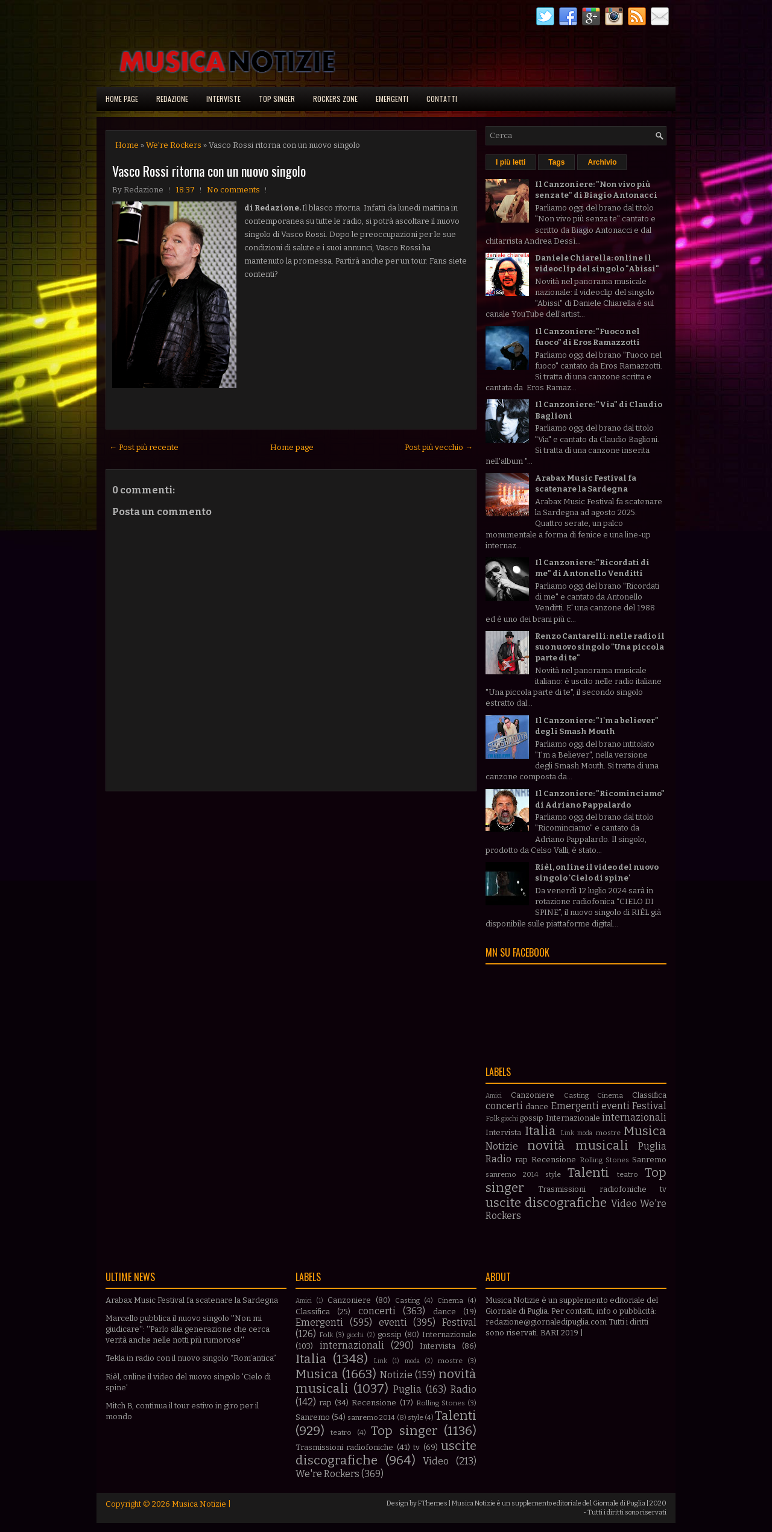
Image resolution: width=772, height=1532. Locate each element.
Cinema (610, 1095)
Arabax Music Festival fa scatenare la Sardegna (192, 1300)
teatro (627, 1174)
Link (567, 1133)
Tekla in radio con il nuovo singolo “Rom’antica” (191, 1358)
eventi (615, 1106)
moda (584, 1133)
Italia (540, 1131)
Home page (122, 98)
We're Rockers (173, 145)
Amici (494, 1096)
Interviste (223, 98)
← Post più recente (144, 447)
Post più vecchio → (439, 447)
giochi (509, 1118)
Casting (576, 1095)
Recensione (553, 1159)
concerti (504, 1106)
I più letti (510, 162)
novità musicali (577, 1145)
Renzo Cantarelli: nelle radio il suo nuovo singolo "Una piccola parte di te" (600, 646)
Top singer (277, 98)
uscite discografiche (546, 1203)
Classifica (649, 1095)
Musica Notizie (199, 1503)
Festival (649, 1106)
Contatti (441, 98)
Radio (498, 1159)
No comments (233, 189)
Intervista (503, 1132)
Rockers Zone (335, 98)
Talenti (588, 1172)
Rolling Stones (604, 1160)
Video (624, 1203)
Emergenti (392, 98)
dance (536, 1106)
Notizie (502, 1146)
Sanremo (649, 1159)
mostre (608, 1132)
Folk (492, 1118)
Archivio (601, 162)
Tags (556, 162)
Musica (645, 1131)
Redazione (172, 98)
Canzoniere (532, 1095)
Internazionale (573, 1117)
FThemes (433, 1503)
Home (127, 145)
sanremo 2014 (512, 1174)
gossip (531, 1117)
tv (663, 1189)
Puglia (652, 1146)
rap (521, 1159)
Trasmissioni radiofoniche (592, 1189)
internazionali (634, 1117)
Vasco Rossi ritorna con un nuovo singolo (209, 171)
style (553, 1174)
